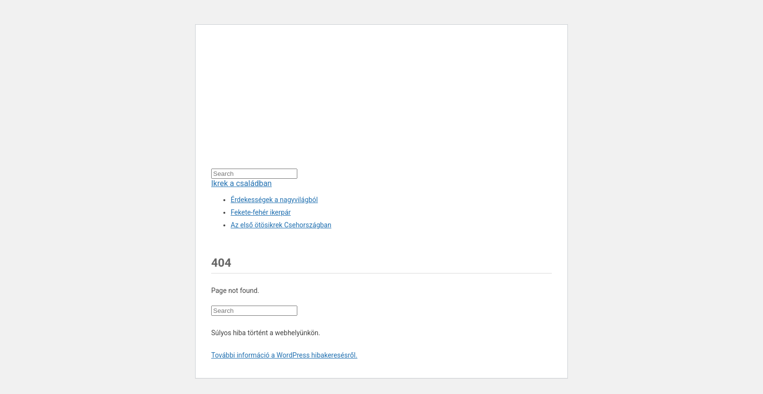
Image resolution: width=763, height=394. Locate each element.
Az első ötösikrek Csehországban (281, 225)
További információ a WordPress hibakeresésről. (284, 355)
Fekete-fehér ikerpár (261, 212)
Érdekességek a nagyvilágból (274, 200)
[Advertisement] (381, 101)
